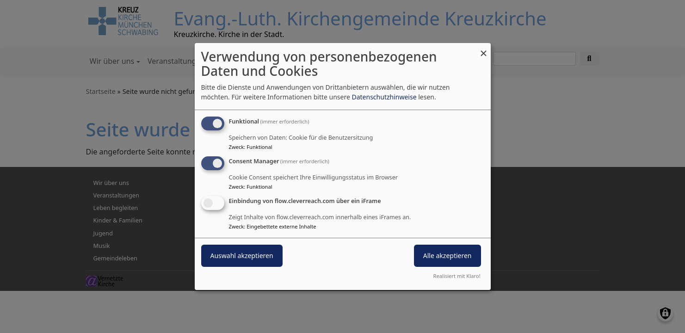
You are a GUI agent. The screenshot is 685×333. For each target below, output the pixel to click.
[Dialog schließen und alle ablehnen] (484, 49)
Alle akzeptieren (447, 255)
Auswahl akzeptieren (241, 255)
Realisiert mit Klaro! (457, 275)
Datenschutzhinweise (384, 96)
